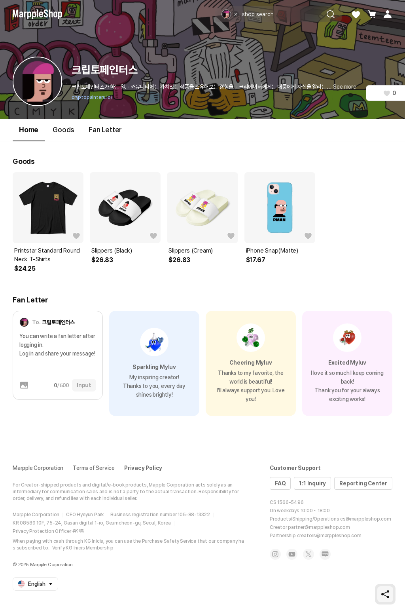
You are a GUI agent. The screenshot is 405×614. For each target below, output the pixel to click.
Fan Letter (105, 129)
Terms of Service (94, 468)
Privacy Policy (143, 468)
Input (84, 385)
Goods (63, 129)
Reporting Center (363, 483)
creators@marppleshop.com (329, 535)
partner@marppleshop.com (319, 527)
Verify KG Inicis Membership (83, 548)
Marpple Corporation (38, 468)
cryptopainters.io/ (92, 97)
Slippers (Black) (111, 250)
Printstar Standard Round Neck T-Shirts (47, 255)
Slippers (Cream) (190, 250)
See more (344, 87)
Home (29, 133)
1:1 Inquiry (312, 483)
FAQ (280, 483)
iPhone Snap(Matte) (272, 250)
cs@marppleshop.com (365, 519)
